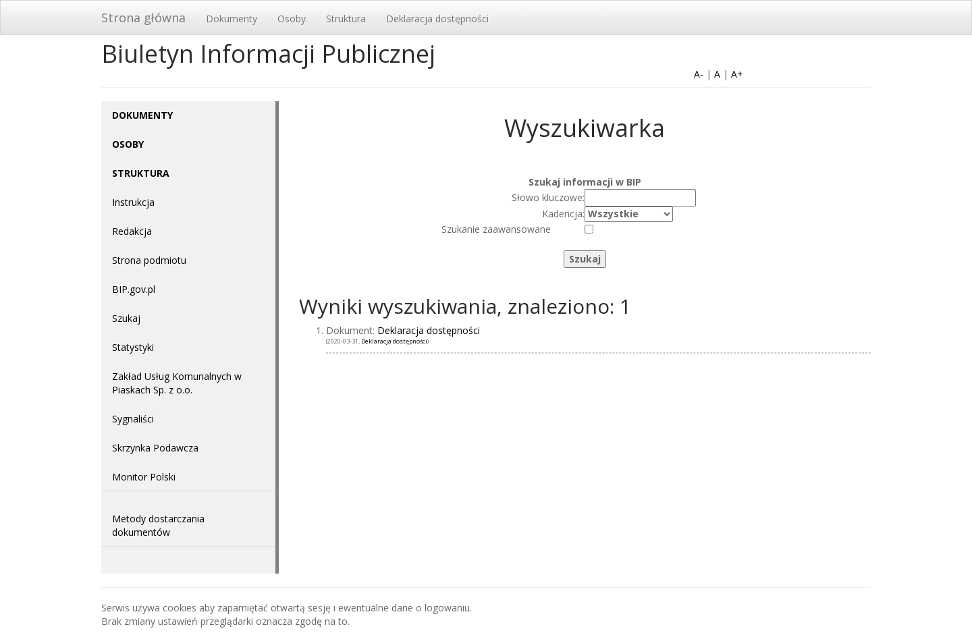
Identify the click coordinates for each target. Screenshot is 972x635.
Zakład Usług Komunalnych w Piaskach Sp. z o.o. (177, 383)
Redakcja (132, 231)
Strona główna (143, 17)
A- (698, 73)
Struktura (346, 18)
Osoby (291, 18)
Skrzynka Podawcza (155, 447)
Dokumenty (231, 18)
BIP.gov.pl (133, 289)
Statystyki (133, 347)
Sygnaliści (133, 418)
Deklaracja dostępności (437, 18)
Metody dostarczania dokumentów (158, 525)
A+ (737, 73)
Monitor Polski (144, 476)
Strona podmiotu (149, 260)
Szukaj (126, 318)
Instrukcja (133, 202)
